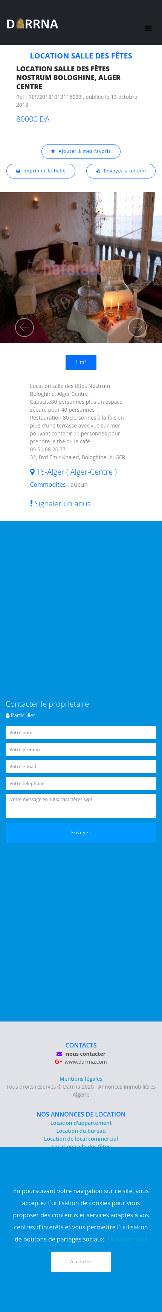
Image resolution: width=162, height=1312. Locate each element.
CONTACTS (81, 1045)
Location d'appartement (81, 1122)
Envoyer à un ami (121, 171)
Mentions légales (81, 1078)
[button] (24, 327)
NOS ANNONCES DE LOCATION (81, 1114)
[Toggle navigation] (148, 22)
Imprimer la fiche (41, 171)
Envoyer (81, 832)
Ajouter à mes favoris (81, 151)
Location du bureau (81, 1130)
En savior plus (127, 1239)
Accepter (81, 1261)
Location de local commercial (81, 1138)
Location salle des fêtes (81, 1146)
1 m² (80, 362)
